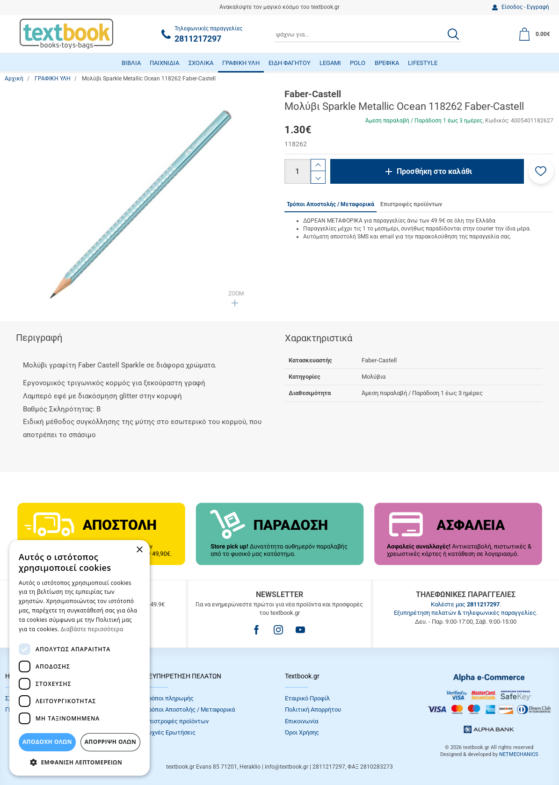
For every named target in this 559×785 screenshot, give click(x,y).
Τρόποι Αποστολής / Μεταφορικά (190, 709)
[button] (541, 171)
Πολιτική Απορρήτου (313, 709)
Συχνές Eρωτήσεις (170, 732)
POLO (357, 62)
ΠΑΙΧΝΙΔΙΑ (164, 62)
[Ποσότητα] (297, 171)
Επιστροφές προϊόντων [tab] (411, 204)
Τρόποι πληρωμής (169, 698)
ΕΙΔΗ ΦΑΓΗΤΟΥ (290, 62)
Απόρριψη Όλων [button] (110, 742)
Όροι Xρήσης (302, 732)
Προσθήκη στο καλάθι (434, 171)
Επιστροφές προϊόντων (177, 721)
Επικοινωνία (301, 721)
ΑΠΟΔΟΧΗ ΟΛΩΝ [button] (47, 742)
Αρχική (14, 78)
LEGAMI (330, 62)
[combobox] (367, 34)
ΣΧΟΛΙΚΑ (201, 62)
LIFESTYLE (422, 62)
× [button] (139, 550)
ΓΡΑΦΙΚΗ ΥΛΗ (241, 62)
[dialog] (79, 658)
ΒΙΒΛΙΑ (131, 62)
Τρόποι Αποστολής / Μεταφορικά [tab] (330, 204)
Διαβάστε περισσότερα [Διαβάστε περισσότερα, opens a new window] (92, 629)
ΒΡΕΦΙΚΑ (387, 62)
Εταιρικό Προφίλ (307, 698)
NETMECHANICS (518, 754)
